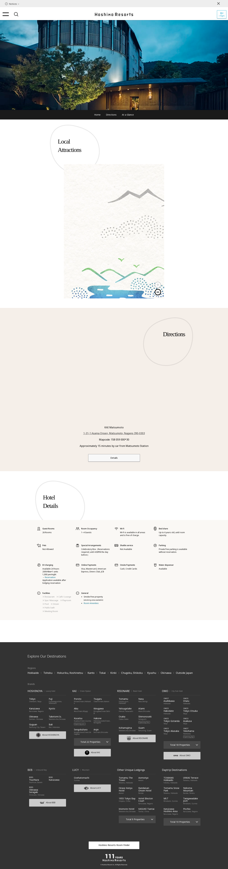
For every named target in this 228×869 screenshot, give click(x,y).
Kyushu (151, 673)
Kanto (91, 673)
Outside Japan (184, 673)
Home (97, 114)
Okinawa (166, 673)
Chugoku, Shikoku (132, 673)
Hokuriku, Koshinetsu (70, 673)
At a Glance (128, 114)
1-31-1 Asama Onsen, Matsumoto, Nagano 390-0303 (114, 433)
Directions (111, 114)
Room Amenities (91, 603)
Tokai (102, 673)
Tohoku (47, 673)
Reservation (50, 577)
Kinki (113, 673)
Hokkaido (33, 673)
